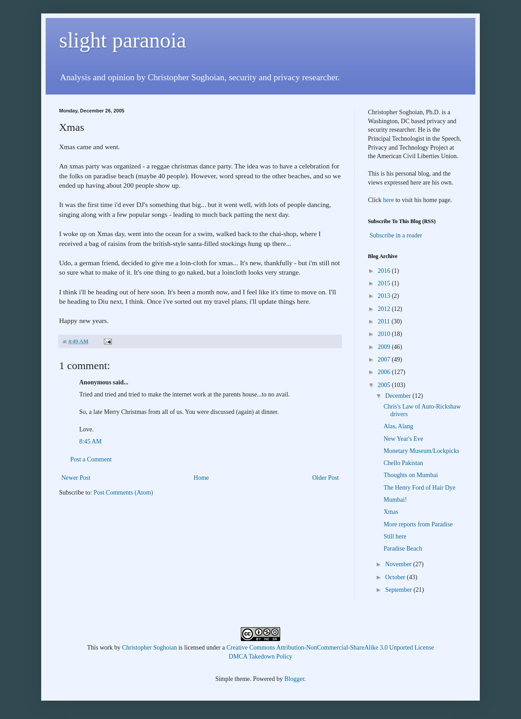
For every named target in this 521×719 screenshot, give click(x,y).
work (106, 647)
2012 (385, 309)
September (399, 589)
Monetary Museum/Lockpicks (421, 451)
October (396, 577)
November (399, 564)
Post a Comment (91, 459)
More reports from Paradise (418, 524)
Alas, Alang (398, 426)
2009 (385, 347)
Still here (395, 536)
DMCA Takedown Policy (260, 656)
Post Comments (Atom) (123, 492)
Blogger (294, 679)
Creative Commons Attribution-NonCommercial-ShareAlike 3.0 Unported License (330, 647)
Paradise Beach (403, 548)
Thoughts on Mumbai (411, 475)
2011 (385, 321)
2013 (385, 296)
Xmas (391, 511)
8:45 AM (90, 441)
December (398, 395)
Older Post (325, 477)
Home (201, 477)
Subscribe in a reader (396, 235)
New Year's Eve (403, 438)
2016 (385, 270)
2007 (385, 359)
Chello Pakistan (403, 463)
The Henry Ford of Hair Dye (420, 487)
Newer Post (75, 477)
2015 (385, 283)
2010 (385, 334)
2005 (385, 385)
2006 (385, 372)
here (388, 200)
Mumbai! (395, 499)
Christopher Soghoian (149, 647)
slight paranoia (122, 40)
